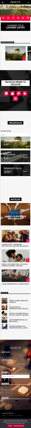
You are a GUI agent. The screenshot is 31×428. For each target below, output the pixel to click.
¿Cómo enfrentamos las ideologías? (15, 284)
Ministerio (11, 415)
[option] (15, 53)
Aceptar (10, 425)
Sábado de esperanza (15, 53)
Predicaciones (19, 47)
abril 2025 (5, 354)
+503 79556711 (7, 390)
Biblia (3, 231)
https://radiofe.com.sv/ (9, 387)
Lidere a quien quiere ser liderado (15, 217)
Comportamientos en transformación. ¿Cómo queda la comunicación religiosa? (18, 327)
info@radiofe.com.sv (8, 392)
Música (7, 47)
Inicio (4, 415)
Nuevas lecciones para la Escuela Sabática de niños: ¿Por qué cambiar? (15, 264)
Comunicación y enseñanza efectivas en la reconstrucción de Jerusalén (15, 245)
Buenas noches (9, 154)
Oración (13, 47)
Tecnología (5, 367)
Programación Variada (13, 168)
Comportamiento (6, 364)
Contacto (19, 415)
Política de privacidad (19, 425)
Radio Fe (16, 2)
